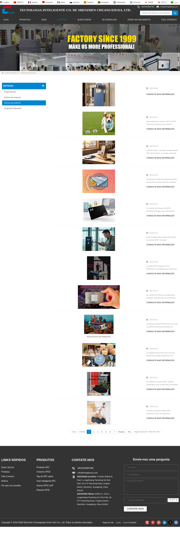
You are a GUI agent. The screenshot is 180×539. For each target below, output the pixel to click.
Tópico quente (10, 92)
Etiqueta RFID (43, 478)
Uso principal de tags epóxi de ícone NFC (105, 334)
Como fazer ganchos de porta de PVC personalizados (111, 85)
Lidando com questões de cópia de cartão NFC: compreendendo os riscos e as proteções (114, 390)
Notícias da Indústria (12, 103)
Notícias (62, 19)
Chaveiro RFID (43, 459)
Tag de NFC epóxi (45, 464)
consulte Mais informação (102, 94)
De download (109, 19)
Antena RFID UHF (45, 473)
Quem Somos (84, 19)
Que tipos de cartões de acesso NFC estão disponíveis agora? (114, 361)
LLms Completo (130, 510)
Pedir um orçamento (139, 19)
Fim (129, 419)
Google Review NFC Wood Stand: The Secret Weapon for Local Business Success (114, 140)
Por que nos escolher (11, 473)
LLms (118, 510)
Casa (6, 19)
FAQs (44, 19)
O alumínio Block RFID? (98, 168)
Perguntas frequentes (13, 108)
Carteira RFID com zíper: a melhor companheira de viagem (113, 251)
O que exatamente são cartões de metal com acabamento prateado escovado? (114, 280)
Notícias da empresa (12, 97)
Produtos (25, 19)
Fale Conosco (169, 19)
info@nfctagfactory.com (87, 460)
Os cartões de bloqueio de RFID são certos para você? (111, 196)
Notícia (4, 469)
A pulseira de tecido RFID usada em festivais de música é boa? (114, 305)
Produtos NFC (43, 455)
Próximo (121, 419)
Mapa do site (107, 510)
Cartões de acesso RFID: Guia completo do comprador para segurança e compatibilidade (114, 224)
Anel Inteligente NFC (46, 469)
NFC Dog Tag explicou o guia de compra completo (109, 112)
